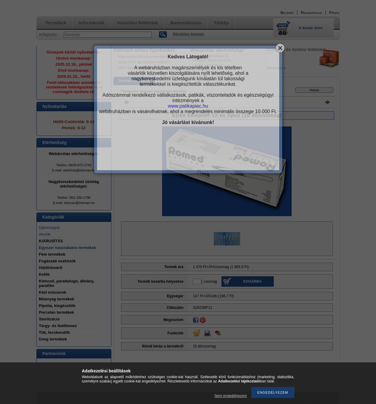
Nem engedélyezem (231, 396)
